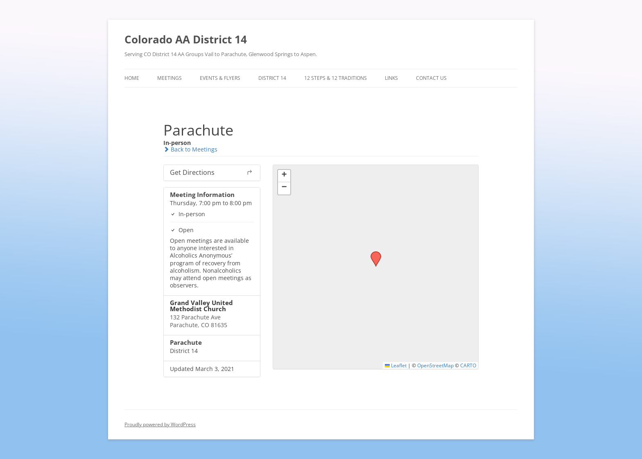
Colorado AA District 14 (185, 39)
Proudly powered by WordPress (160, 424)
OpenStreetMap (435, 365)
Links (391, 78)
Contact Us (431, 78)
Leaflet (396, 365)
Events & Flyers (220, 78)
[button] (373, 253)
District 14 (272, 78)
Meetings (169, 78)
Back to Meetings (190, 149)
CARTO (468, 365)
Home (131, 78)
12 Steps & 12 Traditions (335, 78)
